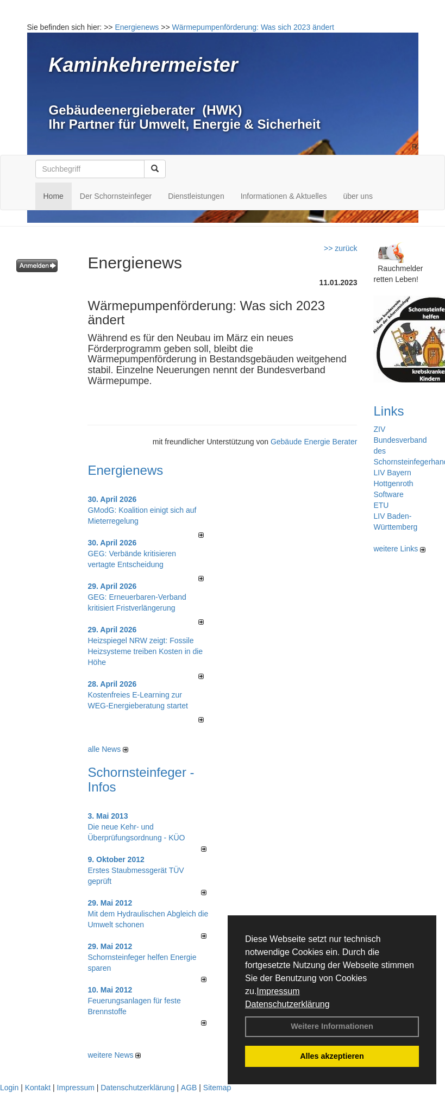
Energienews (125, 470)
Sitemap (217, 1087)
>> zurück (340, 248)
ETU (380, 505)
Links (388, 411)
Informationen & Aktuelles (284, 196)
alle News (107, 749)
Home (53, 196)
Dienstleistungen (196, 196)
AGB (189, 1087)
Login (9, 1087)
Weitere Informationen (332, 1026)
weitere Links (399, 548)
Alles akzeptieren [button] (332, 1056)
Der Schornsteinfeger (116, 196)
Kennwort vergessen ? (54, 291)
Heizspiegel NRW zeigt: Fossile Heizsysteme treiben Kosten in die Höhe (145, 651)
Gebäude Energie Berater (314, 441)
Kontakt (38, 1087)
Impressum (277, 991)
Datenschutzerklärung (287, 1004)
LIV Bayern (392, 472)
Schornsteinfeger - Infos (140, 779)
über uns (357, 196)
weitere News (114, 1055)
